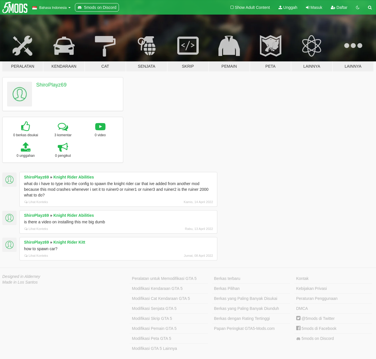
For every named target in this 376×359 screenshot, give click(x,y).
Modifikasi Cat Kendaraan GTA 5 (161, 298)
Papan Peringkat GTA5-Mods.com (244, 328)
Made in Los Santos (20, 282)
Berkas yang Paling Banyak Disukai (245, 298)
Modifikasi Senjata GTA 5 (154, 308)
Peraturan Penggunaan (317, 298)
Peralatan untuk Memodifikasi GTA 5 (164, 278)
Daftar (339, 7)
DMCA (302, 308)
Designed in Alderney (21, 276)
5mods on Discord (315, 338)
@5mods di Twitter (315, 318)
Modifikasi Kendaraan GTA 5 (157, 288)
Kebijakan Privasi (311, 288)
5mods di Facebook (316, 328)
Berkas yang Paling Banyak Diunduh (246, 308)
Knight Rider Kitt (69, 242)
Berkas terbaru (227, 278)
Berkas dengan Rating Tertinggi (242, 318)
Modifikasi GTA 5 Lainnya (154, 348)
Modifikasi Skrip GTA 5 (152, 318)
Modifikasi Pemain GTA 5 (154, 328)
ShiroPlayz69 (51, 85)
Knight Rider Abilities (73, 177)
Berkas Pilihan (227, 288)
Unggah (287, 7)
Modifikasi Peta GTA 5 (151, 338)
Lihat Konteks (36, 202)
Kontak (302, 278)
